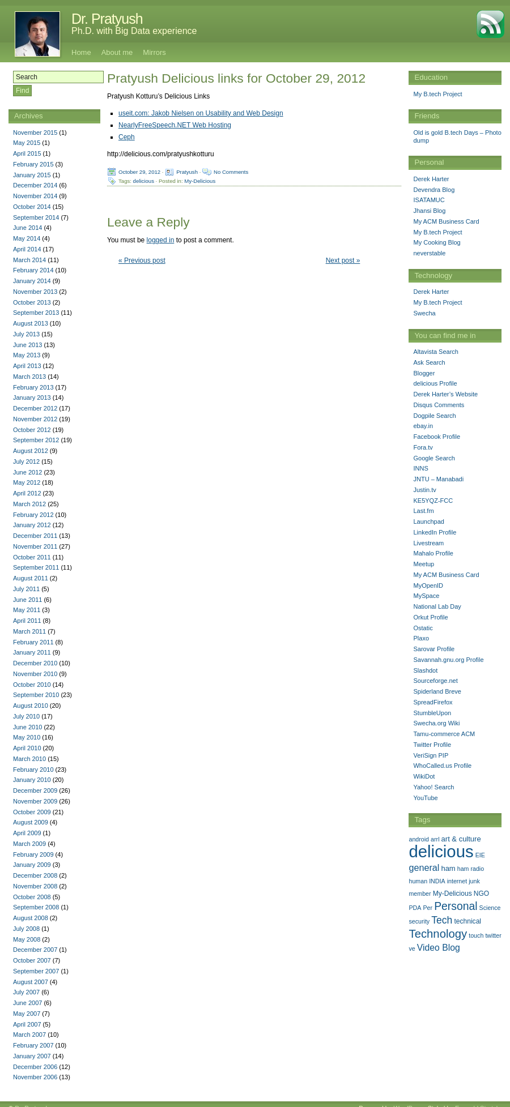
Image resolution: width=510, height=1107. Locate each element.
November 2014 (35, 196)
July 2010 (26, 716)
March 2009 (29, 843)
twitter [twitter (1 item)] (493, 935)
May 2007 (26, 1013)
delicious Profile (435, 383)
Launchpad (428, 521)
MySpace (426, 595)
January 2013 (32, 397)
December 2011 (35, 535)
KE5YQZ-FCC (433, 500)
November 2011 (35, 546)
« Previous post (141, 260)
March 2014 (29, 260)
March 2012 (29, 504)
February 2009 (33, 854)
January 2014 (32, 280)
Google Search (433, 458)
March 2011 (29, 631)
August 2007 (30, 981)
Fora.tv (422, 447)
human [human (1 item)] (418, 881)
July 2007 (26, 992)
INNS (420, 468)
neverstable (429, 253)
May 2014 (26, 238)
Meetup (423, 564)
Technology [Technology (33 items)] (438, 934)
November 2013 (35, 291)
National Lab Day (437, 606)
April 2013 (27, 365)
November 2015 (35, 132)
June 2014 (27, 227)
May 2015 (26, 142)
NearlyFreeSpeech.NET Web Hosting (174, 125)
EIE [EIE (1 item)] (480, 855)
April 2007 (27, 1024)
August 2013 (30, 323)
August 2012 (30, 450)
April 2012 (27, 493)
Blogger (424, 373)
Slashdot (425, 670)
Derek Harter (431, 179)
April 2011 (27, 620)
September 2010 (36, 694)
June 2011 (27, 599)
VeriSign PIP (430, 755)
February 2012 (33, 514)
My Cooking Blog (436, 242)
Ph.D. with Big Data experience (134, 31)
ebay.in (423, 425)
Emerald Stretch (477, 1099)
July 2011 (26, 588)
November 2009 (35, 801)
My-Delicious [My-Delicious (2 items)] (452, 893)
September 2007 (36, 971)
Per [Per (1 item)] (427, 907)
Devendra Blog (433, 189)
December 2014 (35, 185)
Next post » (343, 260)
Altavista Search (435, 351)
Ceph (126, 137)
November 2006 (35, 1077)
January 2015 (32, 175)
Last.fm (423, 510)
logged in (161, 240)
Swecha (424, 313)
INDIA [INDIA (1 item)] (437, 881)
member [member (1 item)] (420, 893)
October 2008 (32, 897)
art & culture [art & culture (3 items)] (461, 839)
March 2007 (29, 1034)
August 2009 (30, 822)
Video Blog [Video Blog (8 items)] (438, 947)
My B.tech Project (437, 94)
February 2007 (33, 1045)
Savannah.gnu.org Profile (448, 659)
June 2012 (27, 472)
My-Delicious (199, 181)
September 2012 (36, 440)
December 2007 (35, 949)
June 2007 (27, 1002)
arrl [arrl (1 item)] (435, 839)
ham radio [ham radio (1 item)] (470, 868)
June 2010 (27, 727)
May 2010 (26, 737)
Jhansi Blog (429, 210)
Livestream (428, 543)
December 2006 (35, 1066)
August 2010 (30, 705)
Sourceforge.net (435, 680)
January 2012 (32, 525)
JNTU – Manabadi (438, 479)
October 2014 (32, 206)
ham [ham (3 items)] (448, 868)
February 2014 (33, 270)
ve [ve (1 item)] (412, 948)
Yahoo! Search (433, 787)
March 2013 (29, 376)
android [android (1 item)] (419, 839)
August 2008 (30, 917)
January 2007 (32, 1056)
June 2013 (27, 344)
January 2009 (32, 864)
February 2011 (33, 642)
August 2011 (30, 578)
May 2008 (26, 939)
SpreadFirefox (432, 702)
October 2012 (32, 429)
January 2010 (32, 779)
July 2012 (26, 461)
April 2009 (27, 833)
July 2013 (26, 334)
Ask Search (429, 362)
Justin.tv (424, 489)
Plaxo (421, 638)
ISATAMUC (428, 199)
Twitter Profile (432, 744)
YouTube (425, 797)
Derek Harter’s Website (445, 394)
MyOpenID (428, 585)
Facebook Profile (436, 436)
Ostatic (422, 628)
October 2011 (32, 557)
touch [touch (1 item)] (476, 935)
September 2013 (36, 312)
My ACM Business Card (446, 221)
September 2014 (36, 217)
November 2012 (35, 419)
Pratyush (187, 172)
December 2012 (35, 408)
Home (81, 52)
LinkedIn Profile (434, 532)
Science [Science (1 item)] (490, 907)
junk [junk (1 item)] (474, 881)
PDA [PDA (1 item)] (415, 907)
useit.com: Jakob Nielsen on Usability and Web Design (200, 113)
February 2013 (33, 387)
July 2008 (26, 928)
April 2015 (27, 153)
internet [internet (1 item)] (457, 881)
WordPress (408, 1099)
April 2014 (27, 249)
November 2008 (35, 886)
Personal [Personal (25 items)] (455, 906)
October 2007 (32, 960)
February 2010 (33, 769)
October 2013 (32, 302)
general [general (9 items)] (424, 867)
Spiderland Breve (437, 691)
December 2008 (35, 875)
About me (117, 52)
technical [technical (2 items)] (467, 921)
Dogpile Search (434, 415)
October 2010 (32, 684)
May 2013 (26, 355)
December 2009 (35, 790)
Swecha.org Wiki (436, 723)
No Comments (231, 172)
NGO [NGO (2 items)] (481, 893)
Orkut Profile (430, 617)
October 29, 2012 (139, 172)
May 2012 (26, 482)
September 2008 (36, 907)
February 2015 (33, 164)
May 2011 (26, 609)
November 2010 (35, 673)
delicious (143, 181)
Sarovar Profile (433, 649)
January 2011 (32, 652)
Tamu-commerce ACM (444, 733)
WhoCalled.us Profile (442, 765)
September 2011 (36, 567)
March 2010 (29, 758)
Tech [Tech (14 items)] (441, 920)
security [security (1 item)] (419, 921)
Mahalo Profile (433, 553)
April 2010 (27, 748)
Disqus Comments (438, 404)
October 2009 (32, 812)
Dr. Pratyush (107, 19)
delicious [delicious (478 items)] (441, 851)
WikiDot (424, 776)
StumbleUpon (432, 712)
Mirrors (154, 52)
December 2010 (35, 663)
